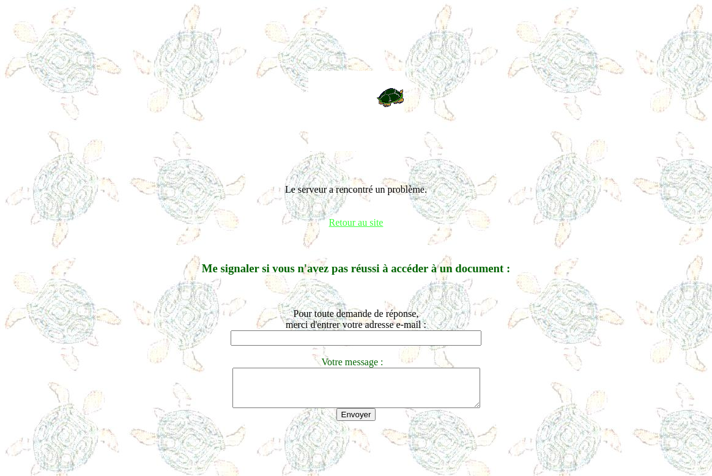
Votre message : (355, 362)
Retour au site (356, 222)
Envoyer (356, 421)
